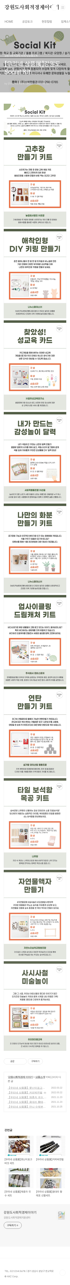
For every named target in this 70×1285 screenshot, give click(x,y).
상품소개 (40, 1077)
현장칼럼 (47, 21)
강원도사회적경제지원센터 (17, 1217)
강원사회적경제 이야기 (20, 1077)
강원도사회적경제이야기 (32, 7)
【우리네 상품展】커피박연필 (25, 1092)
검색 (54, 7)
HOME (8, 21)
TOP (63, 1273)
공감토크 (27, 21)
